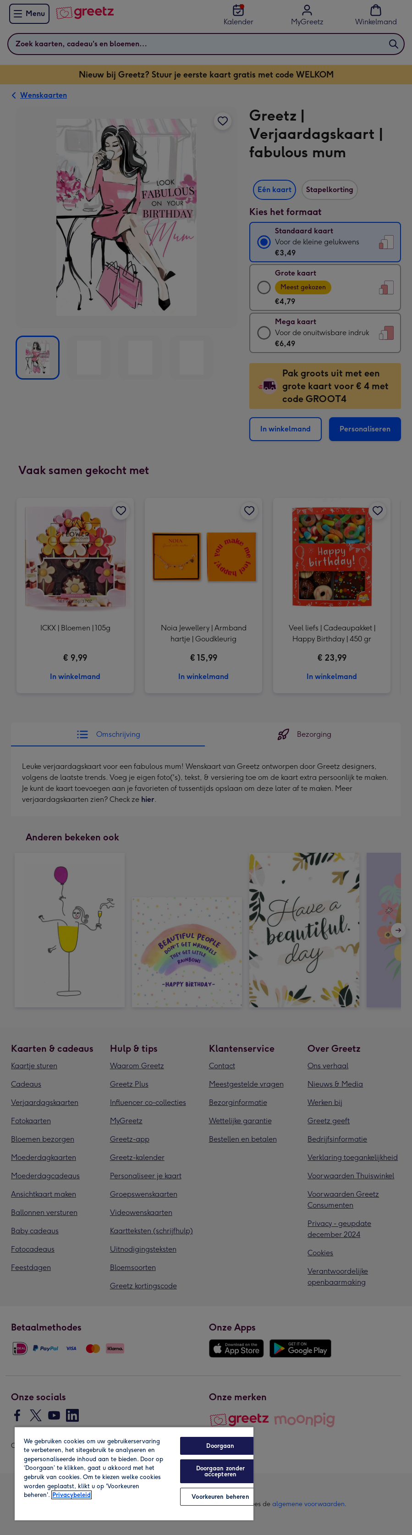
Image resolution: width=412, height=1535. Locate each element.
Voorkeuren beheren (220, 1496)
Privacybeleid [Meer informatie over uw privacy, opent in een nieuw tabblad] (71, 1494)
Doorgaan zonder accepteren (220, 1471)
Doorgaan (220, 1445)
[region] (134, 1473)
